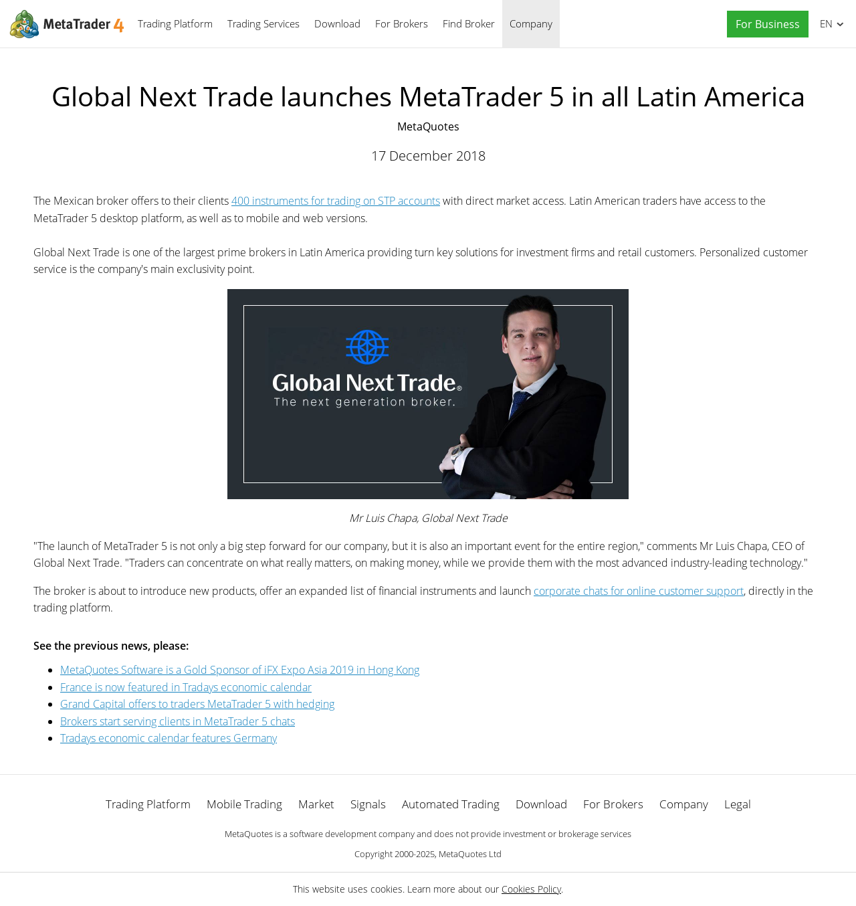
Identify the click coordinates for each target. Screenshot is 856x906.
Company (531, 23)
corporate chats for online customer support (639, 590)
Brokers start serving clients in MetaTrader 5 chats (177, 721)
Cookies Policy (531, 889)
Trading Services (263, 23)
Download (337, 23)
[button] (764, 24)
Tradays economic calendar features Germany (168, 738)
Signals (368, 804)
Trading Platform (175, 23)
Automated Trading (451, 804)
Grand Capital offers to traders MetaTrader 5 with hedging (197, 704)
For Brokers (401, 23)
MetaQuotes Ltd (470, 854)
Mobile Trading (244, 804)
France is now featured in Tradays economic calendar (186, 687)
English (824, 23)
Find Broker (469, 23)
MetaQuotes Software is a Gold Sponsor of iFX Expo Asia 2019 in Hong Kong (239, 669)
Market (316, 804)
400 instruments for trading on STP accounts (335, 200)
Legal (737, 804)
